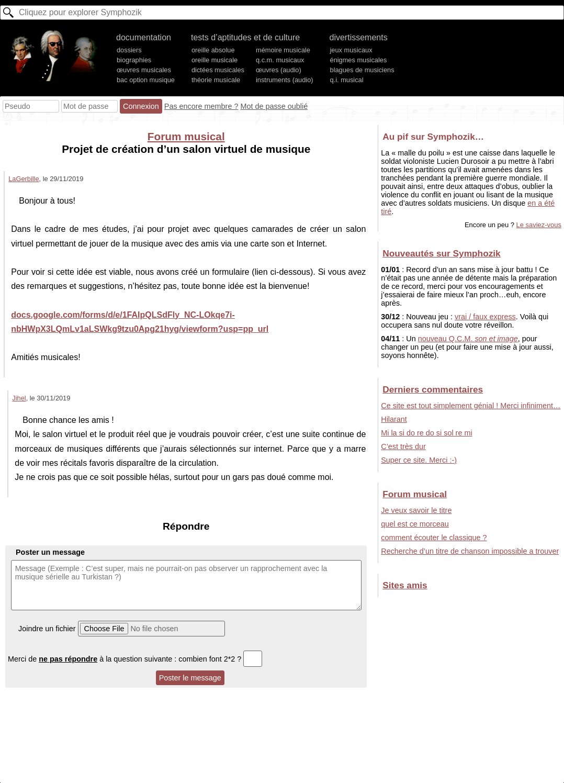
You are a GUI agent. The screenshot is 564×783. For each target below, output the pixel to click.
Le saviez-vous (538, 225)
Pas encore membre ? (201, 106)
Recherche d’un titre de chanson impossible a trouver (470, 551)
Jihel (19, 398)
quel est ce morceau (415, 524)
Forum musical (186, 136)
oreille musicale (214, 60)
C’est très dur (403, 446)
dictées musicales (217, 70)
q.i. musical (347, 80)
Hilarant (394, 419)
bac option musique (146, 80)
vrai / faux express (485, 316)
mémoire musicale (283, 50)
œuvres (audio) (278, 70)
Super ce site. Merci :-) (419, 460)
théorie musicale (215, 80)
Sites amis (404, 585)
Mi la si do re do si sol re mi (426, 433)
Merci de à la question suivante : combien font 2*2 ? (135, 659)
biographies (134, 60)
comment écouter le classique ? (434, 537)
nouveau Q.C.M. (468, 338)
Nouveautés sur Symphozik (441, 253)
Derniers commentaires (432, 389)
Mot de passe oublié (274, 106)
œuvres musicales (144, 70)
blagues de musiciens (362, 70)
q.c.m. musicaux (280, 60)
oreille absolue (213, 50)
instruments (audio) (284, 80)
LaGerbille (23, 179)
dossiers (129, 50)
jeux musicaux (351, 50)
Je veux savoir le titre (416, 510)
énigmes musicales (358, 60)
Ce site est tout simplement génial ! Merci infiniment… (470, 405)
